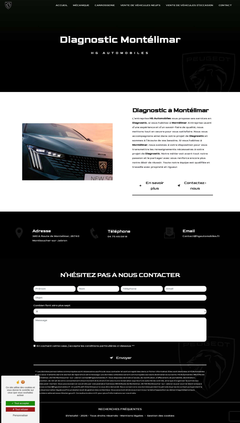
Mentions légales (131, 415)
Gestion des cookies (160, 415)
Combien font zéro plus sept (52, 300)
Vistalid (73, 415)
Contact (225, 5)
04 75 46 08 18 (117, 241)
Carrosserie (105, 5)
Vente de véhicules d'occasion (189, 5)
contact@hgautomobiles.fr (201, 231)
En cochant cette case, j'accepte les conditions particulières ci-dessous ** (86, 340)
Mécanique (81, 5)
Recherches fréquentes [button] (120, 409)
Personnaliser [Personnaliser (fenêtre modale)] (20, 415)
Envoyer (124, 352)
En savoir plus (151, 186)
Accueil (62, 5)
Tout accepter (20, 403)
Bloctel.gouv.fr (68, 388)
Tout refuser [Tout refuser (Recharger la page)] (20, 409)
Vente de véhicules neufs (140, 5)
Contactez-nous (191, 186)
